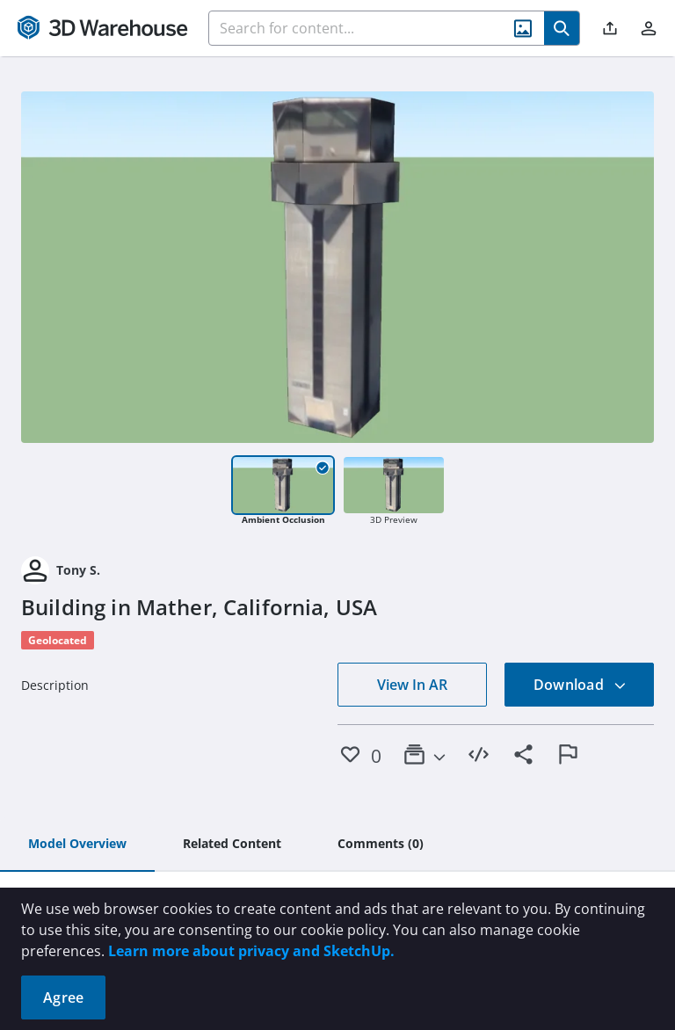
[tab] (77, 844)
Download (580, 684)
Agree (63, 997)
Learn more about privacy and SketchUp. (251, 951)
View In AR (412, 684)
